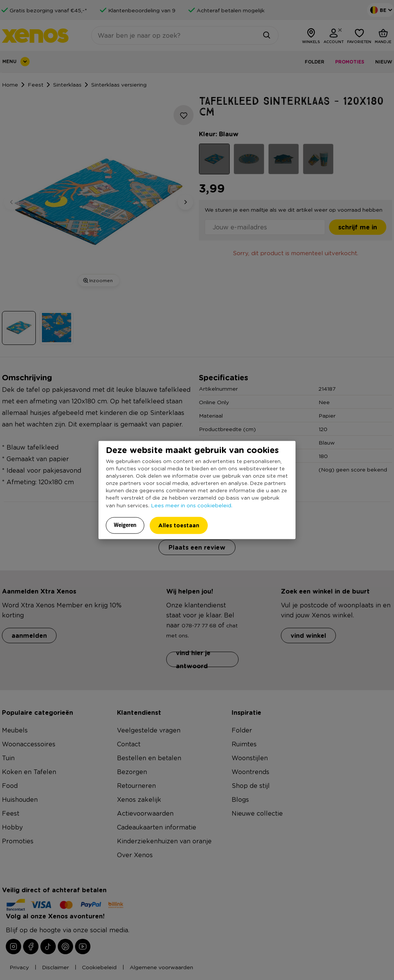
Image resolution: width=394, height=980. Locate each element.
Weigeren (125, 525)
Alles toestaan (178, 525)
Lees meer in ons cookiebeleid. (191, 505)
